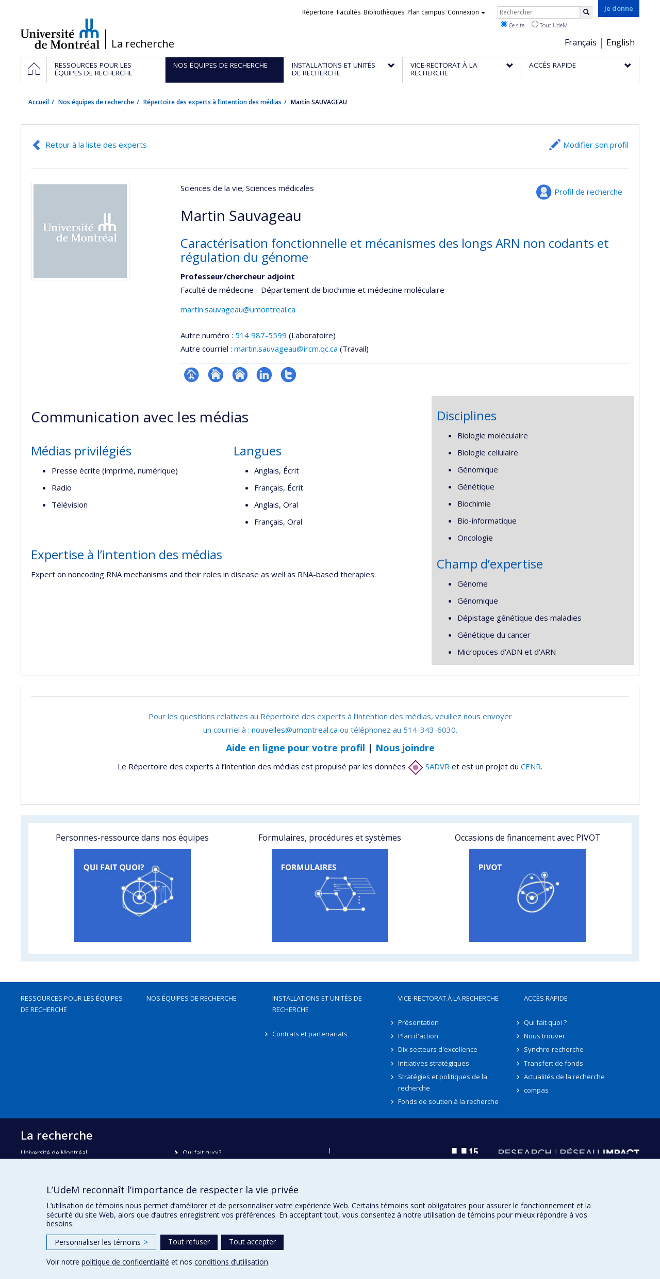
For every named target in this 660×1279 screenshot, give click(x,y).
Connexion (466, 12)
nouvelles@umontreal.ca (295, 729)
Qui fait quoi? (202, 1152)
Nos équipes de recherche (96, 102)
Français (581, 42)
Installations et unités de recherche (317, 1003)
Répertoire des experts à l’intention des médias (212, 102)
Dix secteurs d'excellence (437, 1049)
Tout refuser (189, 1241)
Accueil (38, 102)
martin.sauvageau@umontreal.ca (237, 309)
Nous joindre (405, 747)
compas (536, 1090)
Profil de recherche (588, 191)
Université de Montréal (60, 33)
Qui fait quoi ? (545, 1022)
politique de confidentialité (125, 1262)
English (620, 42)
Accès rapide (546, 998)
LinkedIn (264, 375)
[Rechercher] (586, 12)
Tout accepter (252, 1241)
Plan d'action (418, 1035)
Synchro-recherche (554, 1049)
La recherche (142, 44)
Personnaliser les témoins (101, 1242)
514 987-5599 (262, 335)
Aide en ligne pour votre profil (295, 747)
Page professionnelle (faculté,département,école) (192, 375)
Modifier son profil (596, 144)
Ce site (512, 25)
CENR (531, 766)
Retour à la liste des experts (96, 144)
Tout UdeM (550, 25)
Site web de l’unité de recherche (216, 375)
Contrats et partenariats (310, 1033)
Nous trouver (544, 1035)
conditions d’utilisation (231, 1262)
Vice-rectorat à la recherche (448, 998)
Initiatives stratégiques (433, 1063)
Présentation (418, 1022)
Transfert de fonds (553, 1063)
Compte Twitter (288, 375)
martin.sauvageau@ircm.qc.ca (286, 348)
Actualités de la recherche (564, 1076)
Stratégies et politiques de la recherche (442, 1082)
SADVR (429, 766)
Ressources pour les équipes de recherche (72, 1003)
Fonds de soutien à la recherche (448, 1101)
